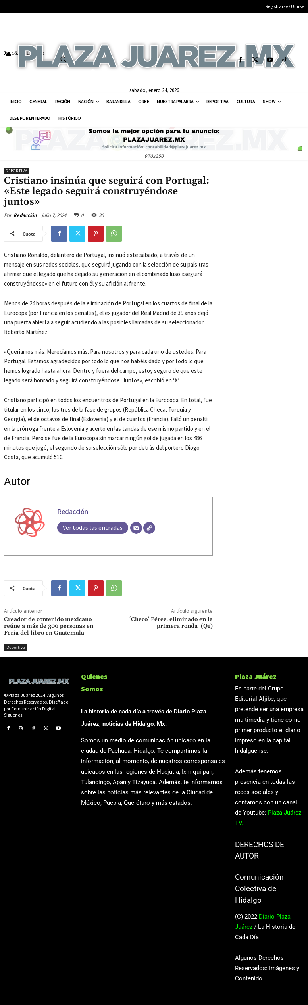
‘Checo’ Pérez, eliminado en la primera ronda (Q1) (171, 623)
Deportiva (16, 171)
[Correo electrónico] (136, 528)
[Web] (149, 528)
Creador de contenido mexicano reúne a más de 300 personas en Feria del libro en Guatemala (48, 626)
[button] (63, 59)
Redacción (25, 215)
